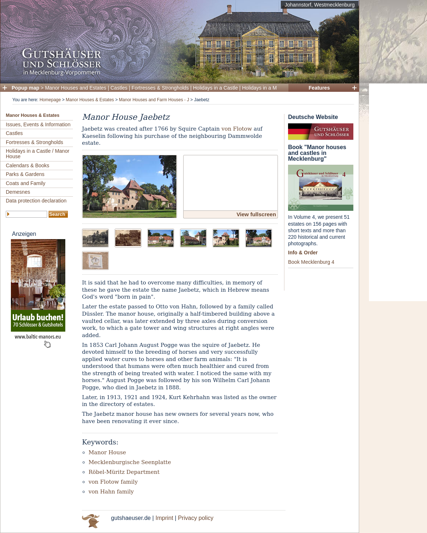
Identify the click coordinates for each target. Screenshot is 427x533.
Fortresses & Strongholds (160, 88)
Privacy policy (195, 518)
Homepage (50, 99)
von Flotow (236, 129)
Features (319, 88)
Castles (119, 88)
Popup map (25, 88)
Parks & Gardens (25, 174)
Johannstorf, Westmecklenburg (320, 5)
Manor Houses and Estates (75, 88)
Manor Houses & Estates (90, 99)
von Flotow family (113, 482)
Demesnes (18, 192)
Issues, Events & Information (38, 124)
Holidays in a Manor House (272, 88)
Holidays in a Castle (215, 88)
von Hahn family (111, 491)
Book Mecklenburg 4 (311, 262)
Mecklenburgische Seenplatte (130, 462)
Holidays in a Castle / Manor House (37, 153)
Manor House (107, 452)
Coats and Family (25, 183)
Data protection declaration (36, 201)
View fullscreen (256, 214)
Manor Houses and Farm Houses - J (154, 99)
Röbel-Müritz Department (124, 472)
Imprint (164, 518)
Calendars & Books (27, 165)
